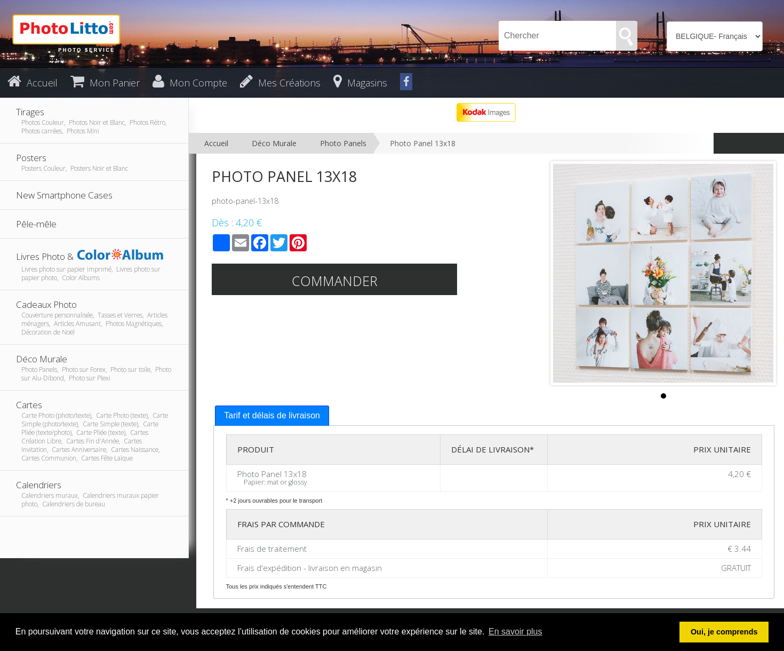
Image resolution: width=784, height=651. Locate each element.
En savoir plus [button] (515, 631)
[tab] (272, 416)
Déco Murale (274, 143)
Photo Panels (343, 143)
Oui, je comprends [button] (724, 632)
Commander (335, 281)
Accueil (216, 143)
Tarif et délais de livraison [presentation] (272, 415)
